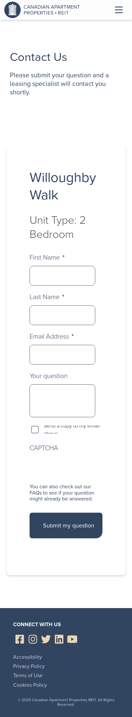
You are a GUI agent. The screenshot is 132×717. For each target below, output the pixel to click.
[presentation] (79, 467)
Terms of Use (28, 675)
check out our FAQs (60, 489)
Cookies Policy (30, 685)
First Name (47, 257)
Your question (49, 375)
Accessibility (27, 657)
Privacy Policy (29, 666)
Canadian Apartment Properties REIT (43, 10)
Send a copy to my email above (72, 429)
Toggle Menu (118, 9)
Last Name (47, 297)
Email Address (52, 336)
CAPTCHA (44, 448)
